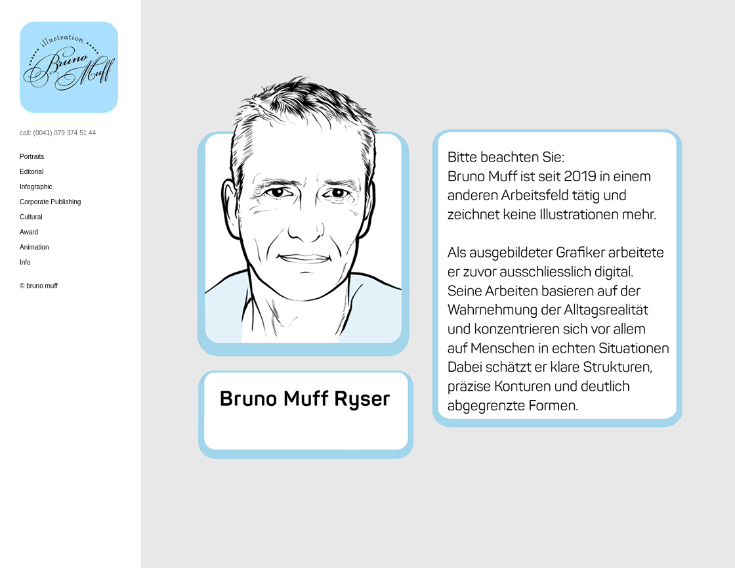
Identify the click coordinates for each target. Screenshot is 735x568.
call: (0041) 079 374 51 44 (58, 133)
